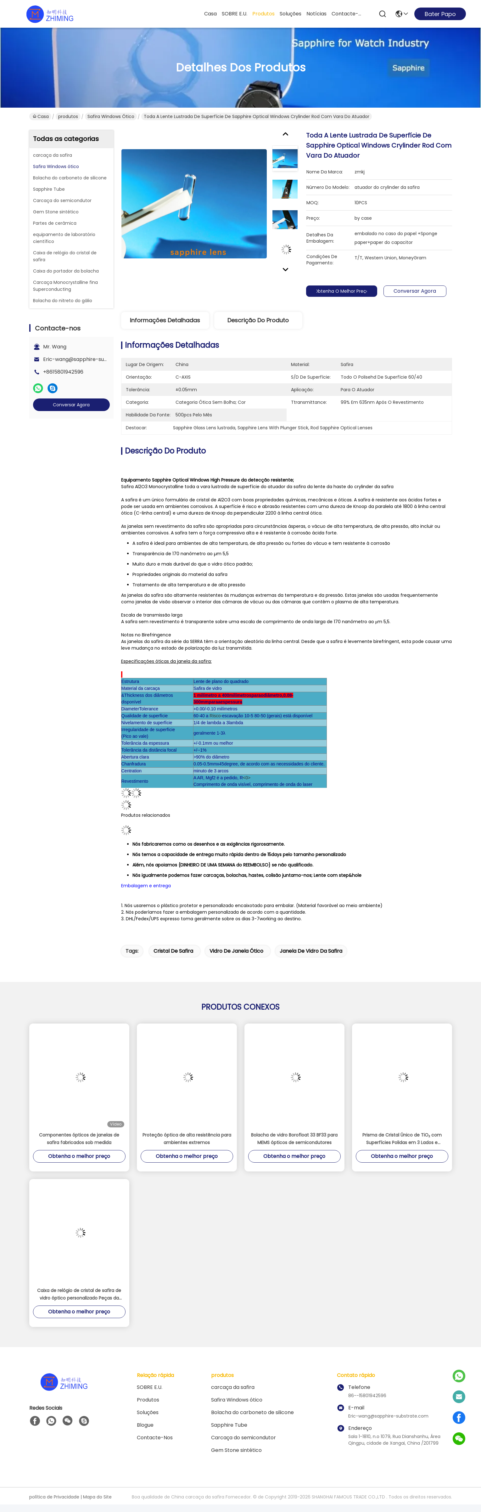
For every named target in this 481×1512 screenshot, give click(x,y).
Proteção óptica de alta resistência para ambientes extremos (187, 1139)
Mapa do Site (97, 1497)
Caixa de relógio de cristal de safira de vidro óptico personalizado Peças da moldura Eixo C (79, 1294)
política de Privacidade (54, 1497)
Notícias (316, 13)
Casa (210, 13)
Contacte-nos (347, 13)
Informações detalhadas (165, 320)
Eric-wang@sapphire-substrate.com (89, 359)
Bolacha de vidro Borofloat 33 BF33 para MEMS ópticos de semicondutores (294, 1139)
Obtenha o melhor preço (344, 291)
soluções (290, 13)
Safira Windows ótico (110, 116)
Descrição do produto (258, 320)
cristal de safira (173, 951)
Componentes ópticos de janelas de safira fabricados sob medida (79, 1139)
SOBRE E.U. (234, 13)
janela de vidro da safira (311, 951)
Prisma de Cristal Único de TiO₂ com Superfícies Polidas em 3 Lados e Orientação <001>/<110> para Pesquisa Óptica (402, 1139)
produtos (263, 13)
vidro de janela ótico (236, 951)
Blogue (145, 1425)
